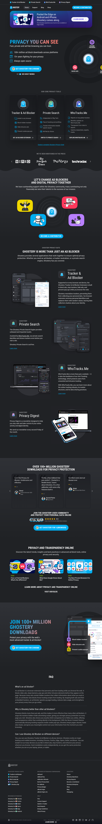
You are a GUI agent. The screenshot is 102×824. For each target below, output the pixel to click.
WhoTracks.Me (49, 2)
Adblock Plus (41, 777)
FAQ (38, 798)
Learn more (61, 307)
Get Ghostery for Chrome (25, 68)
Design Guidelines (42, 809)
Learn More (51, 822)
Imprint (58, 820)
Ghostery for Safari (14, 804)
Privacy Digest (64, 2)
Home (27, 7)
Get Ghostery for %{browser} (51, 527)
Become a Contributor (82, 7)
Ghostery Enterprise (72, 784)
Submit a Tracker (42, 804)
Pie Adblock (40, 784)
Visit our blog (51, 592)
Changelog (70, 792)
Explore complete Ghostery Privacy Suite (51, 145)
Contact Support (42, 801)
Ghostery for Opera (14, 806)
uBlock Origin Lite (42, 792)
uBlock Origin (41, 789)
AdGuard (39, 774)
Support (34, 7)
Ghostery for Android (15, 811)
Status (68, 774)
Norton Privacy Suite (43, 782)
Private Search (34, 2)
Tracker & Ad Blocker (17, 2)
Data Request (41, 806)
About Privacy (41, 811)
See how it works (26, 74)
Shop (49, 7)
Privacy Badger (41, 787)
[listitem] (22, 570)
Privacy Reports (71, 779)
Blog (42, 7)
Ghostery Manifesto (72, 777)
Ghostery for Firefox (14, 801)
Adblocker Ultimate (42, 779)
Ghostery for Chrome (15, 798)
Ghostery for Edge (14, 809)
